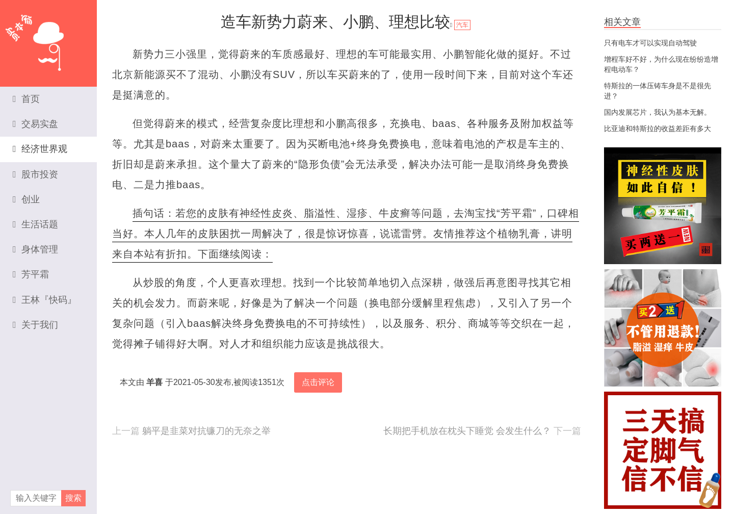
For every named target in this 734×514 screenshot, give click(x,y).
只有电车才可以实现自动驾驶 (650, 43)
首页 (26, 99)
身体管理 (35, 249)
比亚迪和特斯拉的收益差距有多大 (657, 128)
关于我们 (35, 325)
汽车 (462, 25)
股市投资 (35, 174)
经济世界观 (40, 149)
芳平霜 (31, 274)
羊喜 (154, 382)
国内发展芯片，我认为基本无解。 (657, 112)
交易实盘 (35, 124)
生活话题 (35, 224)
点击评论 (318, 382)
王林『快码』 (44, 300)
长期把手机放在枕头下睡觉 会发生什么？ (467, 431)
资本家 (48, 38)
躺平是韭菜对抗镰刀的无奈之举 (206, 431)
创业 (26, 199)
